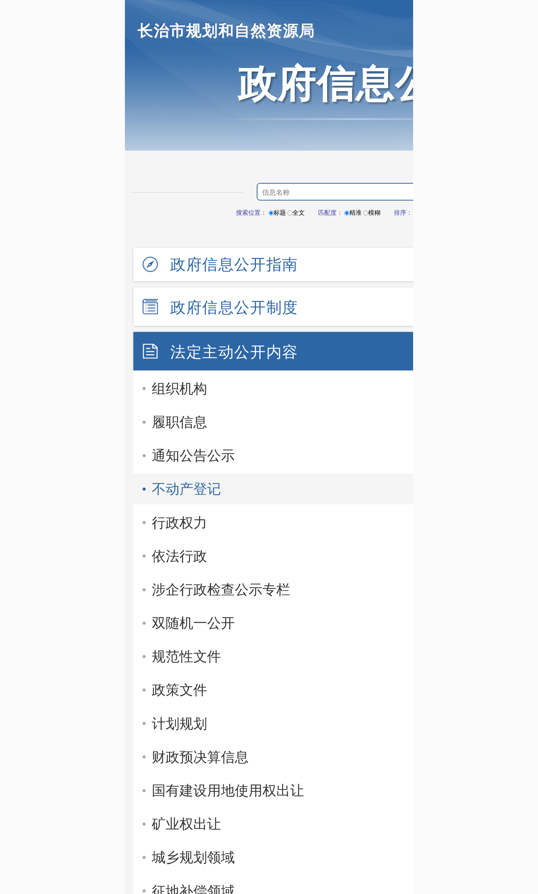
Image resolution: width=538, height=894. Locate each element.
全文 (296, 212)
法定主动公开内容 (234, 351)
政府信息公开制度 (234, 307)
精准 (353, 212)
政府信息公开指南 (234, 264)
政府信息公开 (355, 83)
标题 (277, 212)
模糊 (371, 212)
